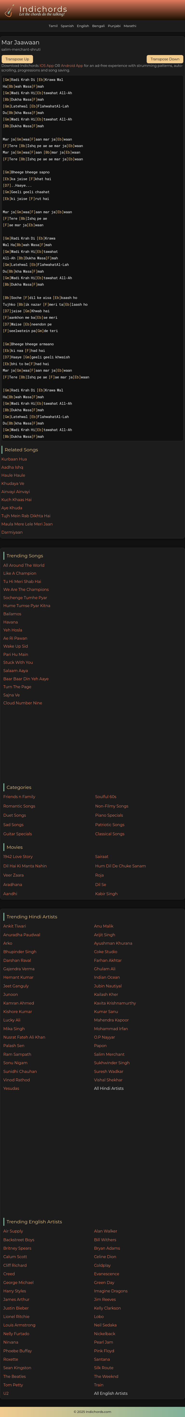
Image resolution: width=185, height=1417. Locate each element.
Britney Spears (17, 1248)
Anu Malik (103, 926)
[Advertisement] (94, 745)
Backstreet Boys (18, 1240)
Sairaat (101, 856)
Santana (102, 1359)
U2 (6, 1393)
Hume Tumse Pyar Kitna (26, 605)
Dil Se (100, 884)
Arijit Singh (104, 935)
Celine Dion (105, 1256)
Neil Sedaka (105, 1325)
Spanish (67, 26)
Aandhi (10, 894)
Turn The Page (17, 687)
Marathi (130, 26)
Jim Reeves (105, 1299)
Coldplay (102, 1265)
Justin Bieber (16, 1308)
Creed (9, 1274)
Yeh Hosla (12, 630)
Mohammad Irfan (111, 1029)
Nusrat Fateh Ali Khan (24, 1037)
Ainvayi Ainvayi (15, 491)
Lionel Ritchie (16, 1316)
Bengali (98, 26)
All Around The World (24, 565)
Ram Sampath (17, 1054)
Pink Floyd (104, 1351)
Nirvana (10, 1342)
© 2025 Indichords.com (92, 1412)
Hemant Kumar (18, 977)
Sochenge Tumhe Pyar (25, 597)
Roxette (10, 1359)
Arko (7, 943)
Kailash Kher (106, 994)
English (83, 26)
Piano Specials (109, 815)
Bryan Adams (107, 1248)
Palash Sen (14, 1045)
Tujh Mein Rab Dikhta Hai (26, 516)
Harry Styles (14, 1291)
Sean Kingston (17, 1368)
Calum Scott (15, 1256)
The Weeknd (106, 1376)
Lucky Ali (11, 1020)
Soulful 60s (105, 796)
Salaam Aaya (15, 670)
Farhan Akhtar (108, 960)
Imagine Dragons (110, 1291)
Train (98, 1385)
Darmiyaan (12, 532)
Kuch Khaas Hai (16, 499)
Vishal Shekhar (108, 1080)
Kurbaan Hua (14, 459)
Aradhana (12, 884)
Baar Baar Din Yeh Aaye (26, 679)
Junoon (10, 994)
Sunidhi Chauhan (20, 1071)
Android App (72, 66)
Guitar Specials (17, 834)
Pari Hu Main (15, 654)
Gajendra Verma (19, 969)
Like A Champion (19, 573)
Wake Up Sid (15, 646)
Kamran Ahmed (18, 1003)
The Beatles (14, 1376)
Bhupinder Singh (19, 951)
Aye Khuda (11, 508)
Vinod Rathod (16, 1080)
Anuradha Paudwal (21, 935)
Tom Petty (13, 1385)
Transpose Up (17, 59)
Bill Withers (105, 1240)
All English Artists (110, 1393)
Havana (10, 622)
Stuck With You (18, 662)
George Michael (18, 1282)
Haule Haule (13, 475)
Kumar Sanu (106, 1011)
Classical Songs (109, 834)
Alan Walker (105, 1231)
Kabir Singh (106, 894)
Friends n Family (19, 796)
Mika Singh (14, 1029)
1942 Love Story (18, 856)
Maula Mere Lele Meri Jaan (27, 524)
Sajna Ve (11, 695)
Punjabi (114, 26)
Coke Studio (105, 951)
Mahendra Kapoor (111, 1020)
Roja (99, 875)
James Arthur (16, 1299)
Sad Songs (13, 824)
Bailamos (12, 614)
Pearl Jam (103, 1342)
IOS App (47, 66)
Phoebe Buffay (17, 1351)
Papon (100, 1045)
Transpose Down (165, 59)
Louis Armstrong (19, 1325)
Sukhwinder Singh (112, 1063)
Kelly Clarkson (107, 1308)
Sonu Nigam (15, 1063)
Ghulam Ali (104, 969)
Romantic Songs (19, 806)
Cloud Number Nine (22, 703)
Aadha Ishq (12, 467)
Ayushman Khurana (113, 943)
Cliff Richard (15, 1265)
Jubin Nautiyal (108, 986)
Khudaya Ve (12, 483)
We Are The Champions (26, 589)
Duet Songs (14, 815)
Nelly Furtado (16, 1334)
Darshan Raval (17, 960)
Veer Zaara (13, 875)
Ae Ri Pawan (15, 638)
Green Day (104, 1282)
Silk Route (103, 1368)
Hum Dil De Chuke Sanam (120, 866)
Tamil (53, 26)
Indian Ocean (107, 977)
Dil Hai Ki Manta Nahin (25, 866)
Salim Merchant (109, 1054)
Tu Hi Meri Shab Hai (22, 581)
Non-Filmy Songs (111, 806)
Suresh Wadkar (108, 1071)
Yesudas (11, 1088)
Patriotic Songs (109, 824)
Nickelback (104, 1334)
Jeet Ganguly (16, 986)
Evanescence (106, 1274)
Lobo (99, 1316)
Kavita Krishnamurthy (115, 1003)
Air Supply (13, 1231)
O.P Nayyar (104, 1037)
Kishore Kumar (17, 1011)
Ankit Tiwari (14, 926)
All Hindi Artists (109, 1088)
